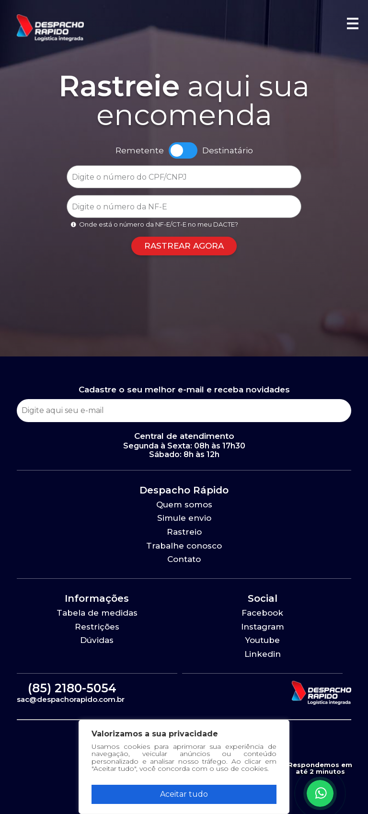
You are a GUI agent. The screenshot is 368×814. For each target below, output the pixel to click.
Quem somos (184, 504)
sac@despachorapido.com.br (71, 699)
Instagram (262, 626)
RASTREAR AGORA (184, 246)
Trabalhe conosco (184, 545)
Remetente (139, 150)
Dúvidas (97, 640)
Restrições (97, 626)
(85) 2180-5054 (72, 688)
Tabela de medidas (97, 613)
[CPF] (184, 176)
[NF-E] (184, 206)
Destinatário (227, 150)
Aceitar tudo (184, 794)
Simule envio (184, 518)
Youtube (262, 640)
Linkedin (262, 654)
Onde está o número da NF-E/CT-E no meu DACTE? (153, 224)
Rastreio (184, 532)
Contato (184, 559)
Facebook (262, 613)
